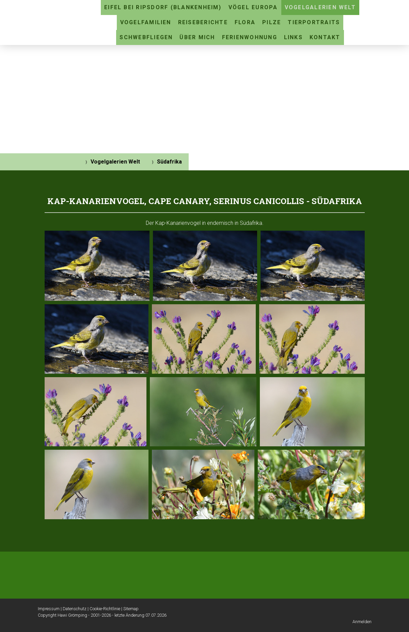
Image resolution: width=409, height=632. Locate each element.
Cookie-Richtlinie (105, 608)
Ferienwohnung (249, 37)
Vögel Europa (253, 7)
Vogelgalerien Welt (320, 7)
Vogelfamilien (145, 22)
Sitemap (131, 608)
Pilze (271, 22)
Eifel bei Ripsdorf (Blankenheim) (163, 7)
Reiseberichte (203, 22)
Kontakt (325, 37)
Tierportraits (314, 22)
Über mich (197, 37)
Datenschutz (74, 608)
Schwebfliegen (146, 37)
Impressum (49, 608)
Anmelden (362, 621)
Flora (245, 22)
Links (293, 37)
